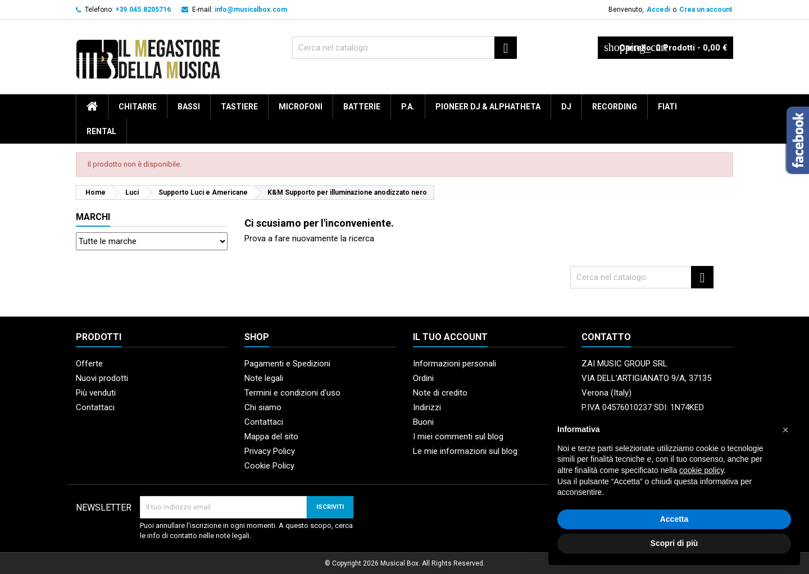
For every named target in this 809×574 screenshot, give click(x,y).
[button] (785, 430)
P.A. (408, 106)
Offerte (89, 364)
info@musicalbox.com (251, 9)
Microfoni (300, 106)
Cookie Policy (269, 466)
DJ (566, 106)
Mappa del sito (271, 436)
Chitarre (138, 106)
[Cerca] (404, 47)
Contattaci (95, 407)
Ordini (423, 378)
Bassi (189, 106)
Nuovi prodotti (102, 378)
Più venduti (96, 393)
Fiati (667, 106)
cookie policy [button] (701, 470)
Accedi (658, 9)
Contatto (606, 337)
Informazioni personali (454, 364)
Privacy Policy (269, 451)
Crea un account (705, 9)
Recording (614, 106)
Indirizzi (427, 407)
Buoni (423, 422)
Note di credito (440, 393)
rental (101, 131)
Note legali (263, 378)
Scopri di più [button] (674, 543)
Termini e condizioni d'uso (292, 393)
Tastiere (239, 106)
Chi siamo (262, 407)
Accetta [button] (674, 519)
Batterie (361, 106)
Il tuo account (450, 337)
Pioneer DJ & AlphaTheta (487, 106)
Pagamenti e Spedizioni (287, 364)
